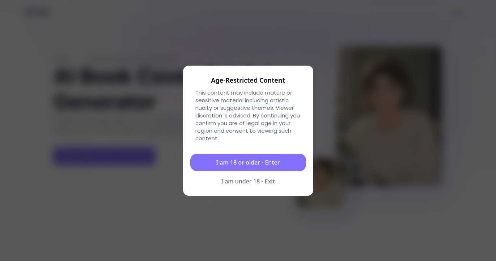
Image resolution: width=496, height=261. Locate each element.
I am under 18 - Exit (248, 181)
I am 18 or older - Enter (248, 162)
